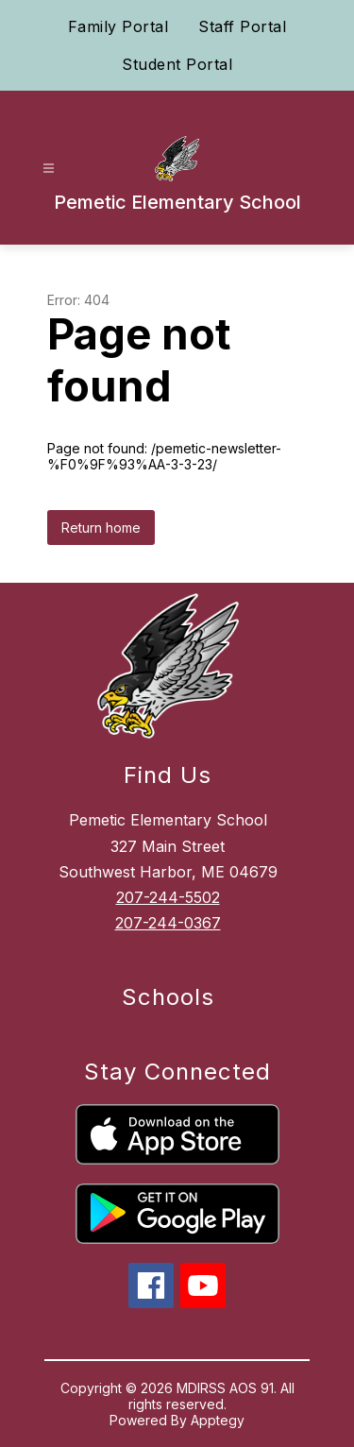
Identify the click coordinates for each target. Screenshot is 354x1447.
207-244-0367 (168, 922)
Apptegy (217, 1420)
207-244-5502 (168, 897)
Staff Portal (242, 26)
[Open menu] (48, 168)
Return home (101, 527)
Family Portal (118, 26)
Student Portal (177, 64)
